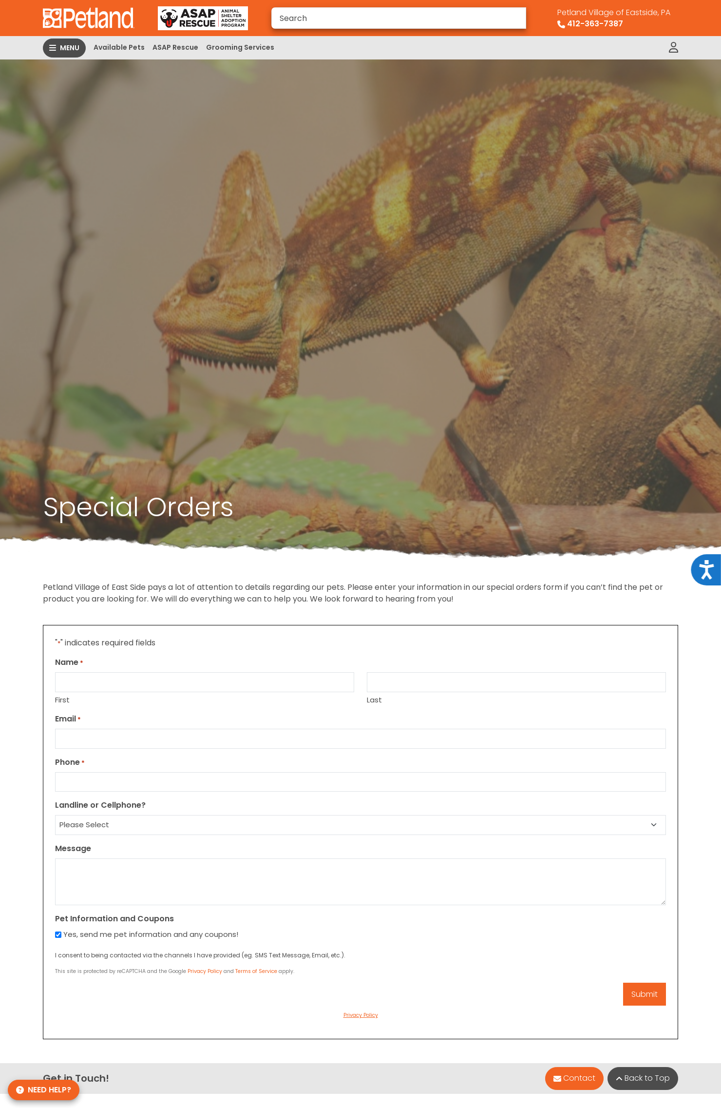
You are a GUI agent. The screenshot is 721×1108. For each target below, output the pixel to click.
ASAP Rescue (175, 47)
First (62, 700)
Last (374, 700)
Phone (70, 762)
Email (68, 718)
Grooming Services (240, 47)
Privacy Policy (205, 971)
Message (73, 848)
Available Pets (119, 47)
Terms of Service (256, 971)
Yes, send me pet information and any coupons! (150, 934)
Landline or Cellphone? (100, 805)
